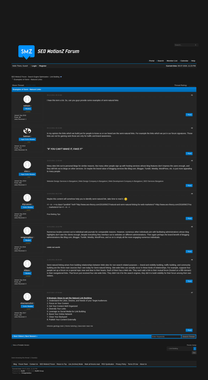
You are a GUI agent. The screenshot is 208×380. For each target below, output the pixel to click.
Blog (15, 364)
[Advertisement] (104, 20)
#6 (192, 260)
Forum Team (23, 364)
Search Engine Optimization (38, 77)
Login (33, 66)
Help (192, 61)
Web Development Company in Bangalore (125, 181)
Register (42, 66)
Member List (171, 61)
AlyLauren (26, 204)
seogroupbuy (27, 237)
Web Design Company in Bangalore (93, 181)
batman (26, 136)
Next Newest (30, 336)
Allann (27, 270)
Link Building (54, 77)
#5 (192, 227)
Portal (151, 61)
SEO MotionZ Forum (19, 77)
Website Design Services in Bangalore (62, 181)
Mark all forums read (92, 364)
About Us (143, 364)
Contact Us (34, 364)
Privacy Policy (121, 364)
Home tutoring (71, 326)
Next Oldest (19, 336)
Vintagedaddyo (26, 373)
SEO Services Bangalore (153, 181)
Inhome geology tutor (55, 326)
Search (160, 61)
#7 (192, 292)
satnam (26, 106)
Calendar (183, 61)
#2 (192, 128)
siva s (26, 171)
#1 (192, 95)
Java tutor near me (85, 326)
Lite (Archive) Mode (76, 364)
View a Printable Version (21, 345)
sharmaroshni (26, 303)
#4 (192, 193)
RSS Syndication (108, 364)
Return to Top (62, 364)
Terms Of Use (133, 364)
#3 (192, 160)
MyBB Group (39, 371)
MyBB (23, 371)
